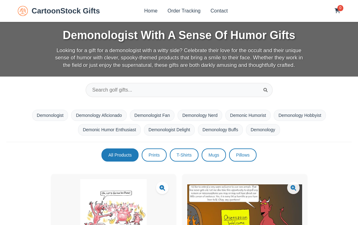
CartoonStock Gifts (59, 11)
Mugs (213, 155)
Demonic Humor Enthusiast (109, 129)
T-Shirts (184, 155)
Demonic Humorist (248, 115)
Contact (219, 10)
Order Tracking (184, 10)
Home (151, 10)
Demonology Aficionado (99, 115)
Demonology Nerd (200, 115)
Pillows (243, 155)
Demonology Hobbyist (299, 115)
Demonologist (50, 115)
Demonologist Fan (152, 115)
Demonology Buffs (220, 129)
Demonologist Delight (169, 129)
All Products (120, 155)
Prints (154, 155)
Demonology (263, 129)
